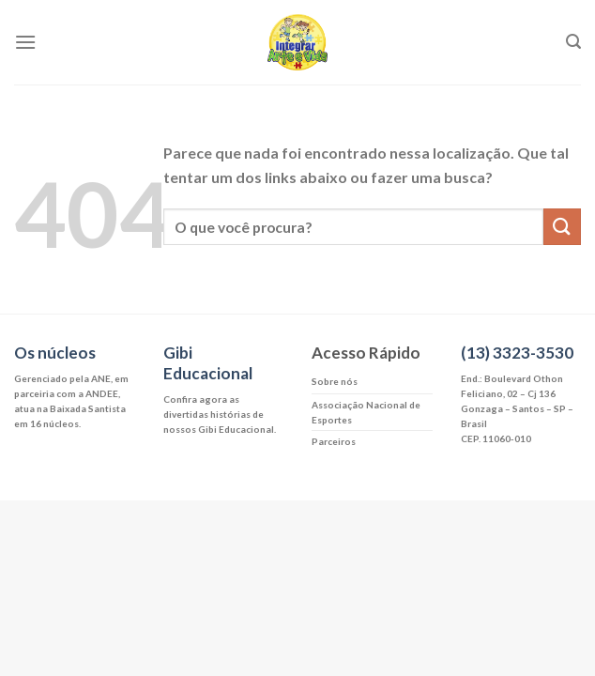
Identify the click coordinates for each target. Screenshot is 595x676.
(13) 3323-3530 (517, 352)
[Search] (573, 41)
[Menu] (25, 42)
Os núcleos (55, 352)
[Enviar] (562, 226)
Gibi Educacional (207, 363)
